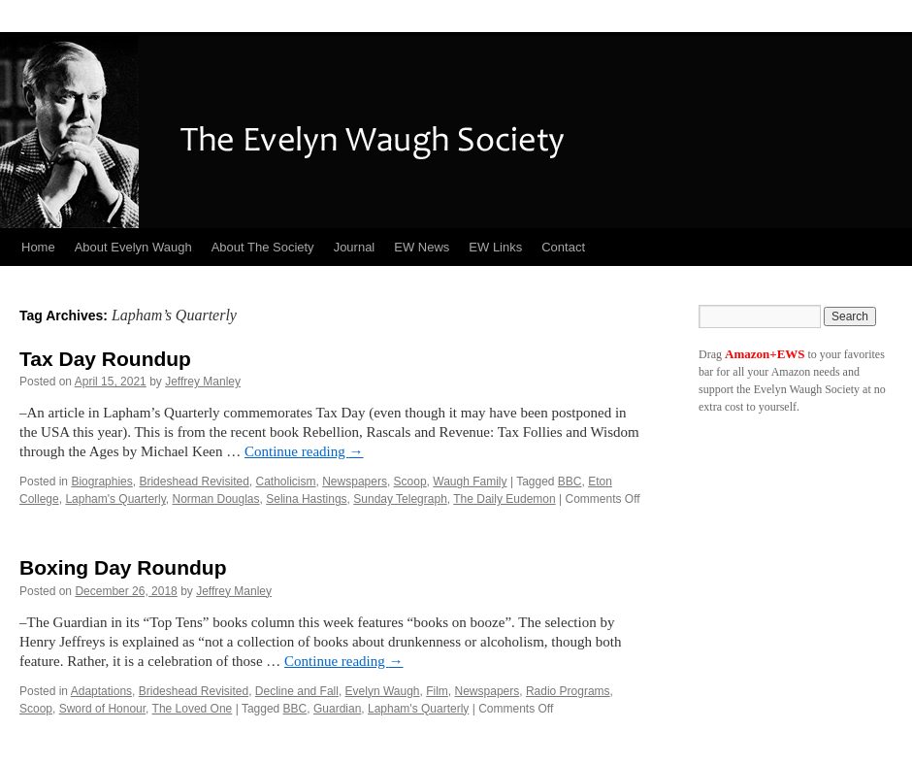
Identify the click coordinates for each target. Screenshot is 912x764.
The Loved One (192, 708)
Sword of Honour (102, 708)
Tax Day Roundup (105, 359)
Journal (354, 247)
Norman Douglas (216, 499)
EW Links (495, 247)
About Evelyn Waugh (133, 247)
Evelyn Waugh (382, 691)
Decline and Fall (297, 691)
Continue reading (303, 451)
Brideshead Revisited (193, 481)
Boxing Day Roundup (123, 567)
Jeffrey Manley (203, 381)
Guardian (337, 708)
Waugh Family (469, 481)
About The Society (263, 247)
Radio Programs (568, 691)
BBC (570, 481)
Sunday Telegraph (400, 499)
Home (38, 247)
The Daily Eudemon (504, 499)
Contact (563, 247)
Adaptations (101, 691)
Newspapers (354, 481)
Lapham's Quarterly (115, 499)
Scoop (410, 481)
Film (437, 691)
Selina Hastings (306, 499)
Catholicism (286, 481)
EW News (421, 247)
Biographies (101, 481)
